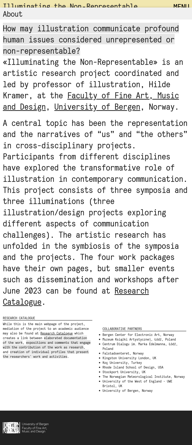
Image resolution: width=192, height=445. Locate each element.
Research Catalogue (56, 333)
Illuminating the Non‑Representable (70, 6)
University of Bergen (97, 106)
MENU (181, 6)
